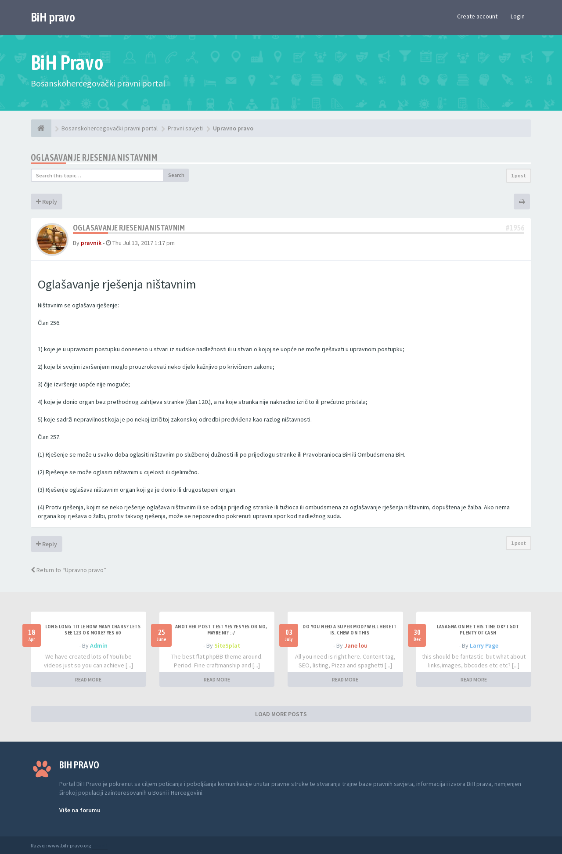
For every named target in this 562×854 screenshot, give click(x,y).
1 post (518, 175)
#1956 (515, 227)
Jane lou (355, 645)
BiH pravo (53, 17)
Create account (477, 16)
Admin (99, 645)
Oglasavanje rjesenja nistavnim (94, 157)
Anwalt (100, 845)
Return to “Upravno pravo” (68, 570)
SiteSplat (227, 645)
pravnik (91, 243)
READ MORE (88, 679)
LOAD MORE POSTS (281, 714)
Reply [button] (46, 201)
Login (518, 16)
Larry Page (484, 645)
